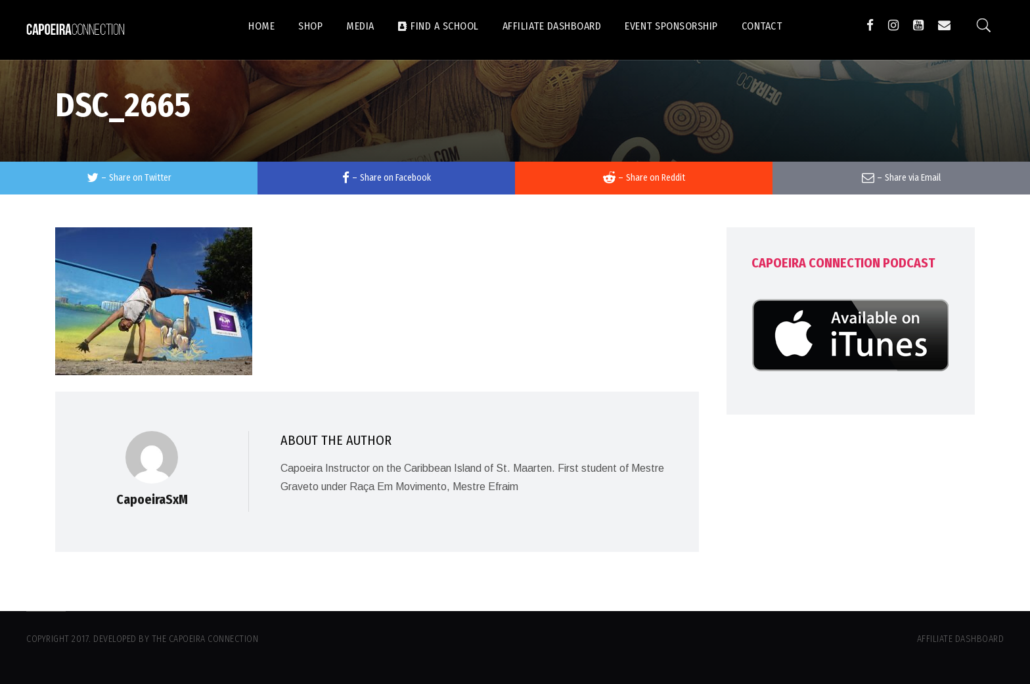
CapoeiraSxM (152, 499)
